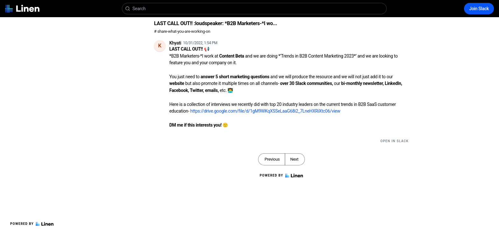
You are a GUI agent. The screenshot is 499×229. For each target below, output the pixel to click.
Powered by (31, 224)
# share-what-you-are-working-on (182, 31)
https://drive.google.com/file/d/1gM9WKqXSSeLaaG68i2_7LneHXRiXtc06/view (265, 111)
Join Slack (479, 8)
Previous (272, 159)
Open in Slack (394, 141)
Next (294, 159)
